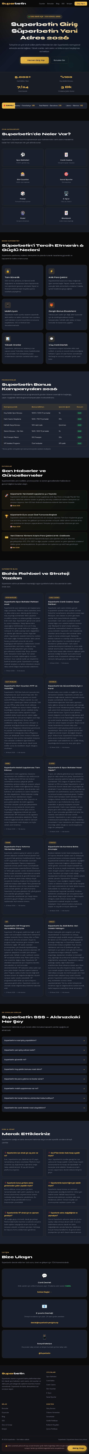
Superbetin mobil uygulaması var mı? (44, 1090)
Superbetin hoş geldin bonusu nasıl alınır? (44, 1070)
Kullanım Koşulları (52, 1425)
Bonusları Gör (59, 60)
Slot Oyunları (51, 1389)
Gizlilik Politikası (52, 1421)
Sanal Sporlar (51, 1397)
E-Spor (48, 1393)
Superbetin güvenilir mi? (44, 1061)
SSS (63, 4)
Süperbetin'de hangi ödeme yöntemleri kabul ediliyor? (44, 1099)
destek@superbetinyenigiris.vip (44, 1324)
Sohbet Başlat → (44, 1293)
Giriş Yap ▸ (81, 4)
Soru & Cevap (7, 1425)
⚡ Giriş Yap (77, 1448)
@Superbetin (44, 1354)
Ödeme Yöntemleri (53, 1413)
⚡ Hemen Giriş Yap (35, 60)
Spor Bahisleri (51, 1377)
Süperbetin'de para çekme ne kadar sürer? (44, 1080)
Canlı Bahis (50, 1381)
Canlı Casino (51, 1385)
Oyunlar (42, 4)
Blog (57, 4)
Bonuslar (50, 4)
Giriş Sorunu (50, 1408)
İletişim (69, 4)
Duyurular (5, 1413)
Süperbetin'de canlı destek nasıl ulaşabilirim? (44, 1109)
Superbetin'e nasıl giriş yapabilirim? (44, 1042)
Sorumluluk (50, 1417)
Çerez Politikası (51, 1429)
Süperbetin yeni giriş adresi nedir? (44, 1051)
